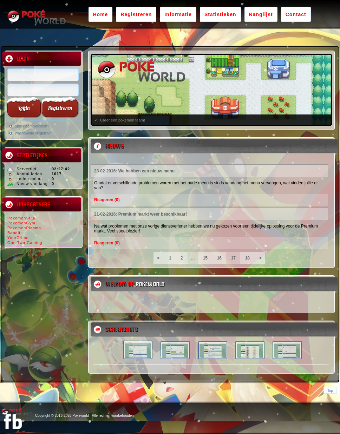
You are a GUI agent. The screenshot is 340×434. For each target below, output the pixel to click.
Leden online (30, 179)
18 (247, 258)
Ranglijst (261, 14)
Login (24, 107)
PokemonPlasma (24, 228)
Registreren (136, 14)
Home (100, 14)
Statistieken (220, 14)
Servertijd (26, 169)
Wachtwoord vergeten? (33, 133)
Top (330, 391)
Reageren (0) (107, 199)
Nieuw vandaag (32, 184)
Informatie (178, 14)
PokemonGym (21, 223)
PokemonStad (21, 218)
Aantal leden (29, 174)
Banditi (14, 233)
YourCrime (18, 238)
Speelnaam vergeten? (32, 126)
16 (219, 258)
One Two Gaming (24, 243)
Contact (296, 14)
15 (205, 258)
